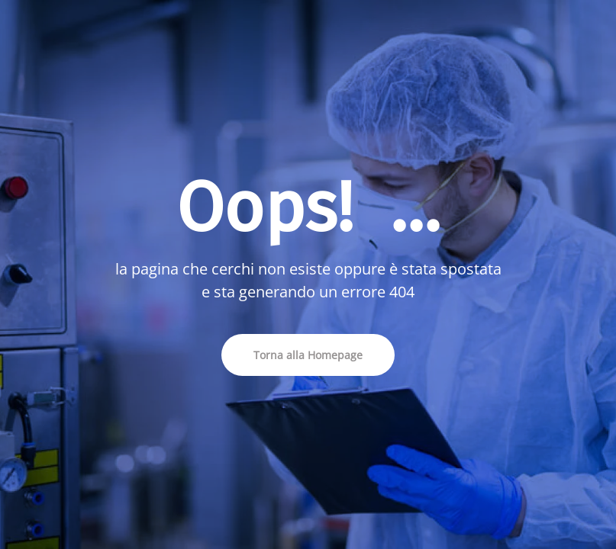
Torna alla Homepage (308, 355)
